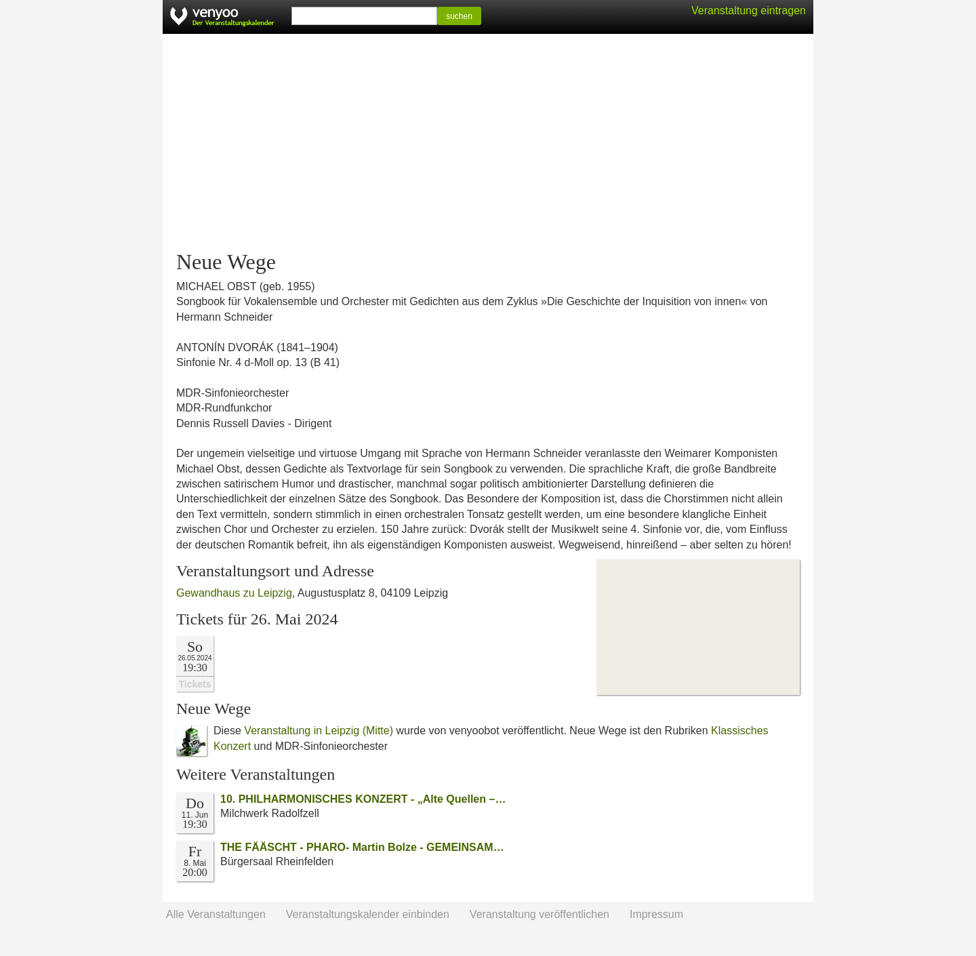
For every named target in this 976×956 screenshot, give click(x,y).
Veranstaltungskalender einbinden (367, 914)
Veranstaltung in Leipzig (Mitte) (318, 730)
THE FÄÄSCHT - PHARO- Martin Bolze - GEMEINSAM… (362, 847)
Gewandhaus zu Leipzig (234, 593)
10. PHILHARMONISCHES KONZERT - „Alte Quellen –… (363, 799)
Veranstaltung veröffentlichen (539, 914)
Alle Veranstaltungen (216, 914)
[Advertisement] (488, 142)
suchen (459, 16)
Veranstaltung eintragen (748, 10)
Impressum (656, 914)
